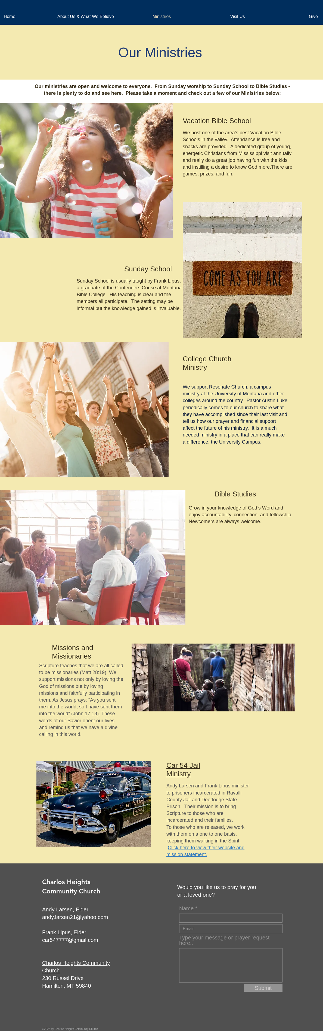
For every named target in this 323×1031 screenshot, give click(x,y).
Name (186, 908)
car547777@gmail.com (70, 940)
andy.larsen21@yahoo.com (75, 917)
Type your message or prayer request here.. (224, 940)
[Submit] (263, 988)
